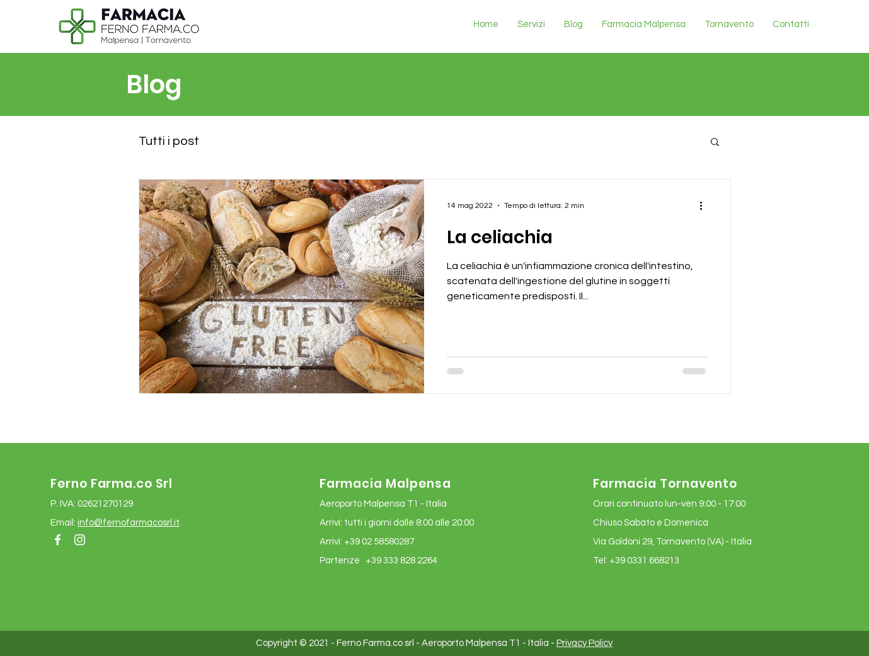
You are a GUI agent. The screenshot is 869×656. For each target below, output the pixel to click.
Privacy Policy (584, 643)
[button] (715, 142)
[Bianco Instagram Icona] (79, 539)
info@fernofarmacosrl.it (129, 522)
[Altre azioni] (705, 205)
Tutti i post (169, 141)
